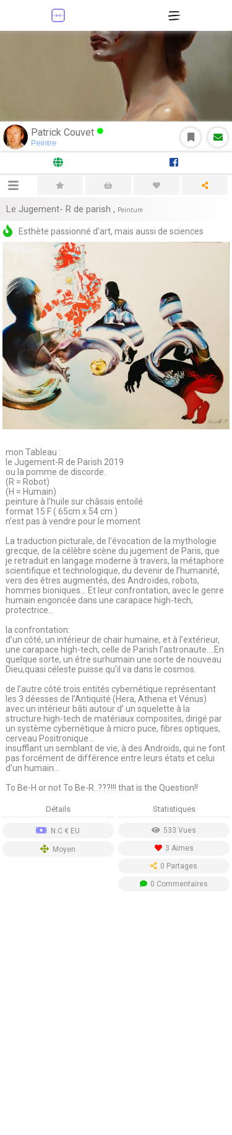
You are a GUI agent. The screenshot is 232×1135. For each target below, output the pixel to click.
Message (218, 137)
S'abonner (190, 137)
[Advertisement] (116, 1016)
